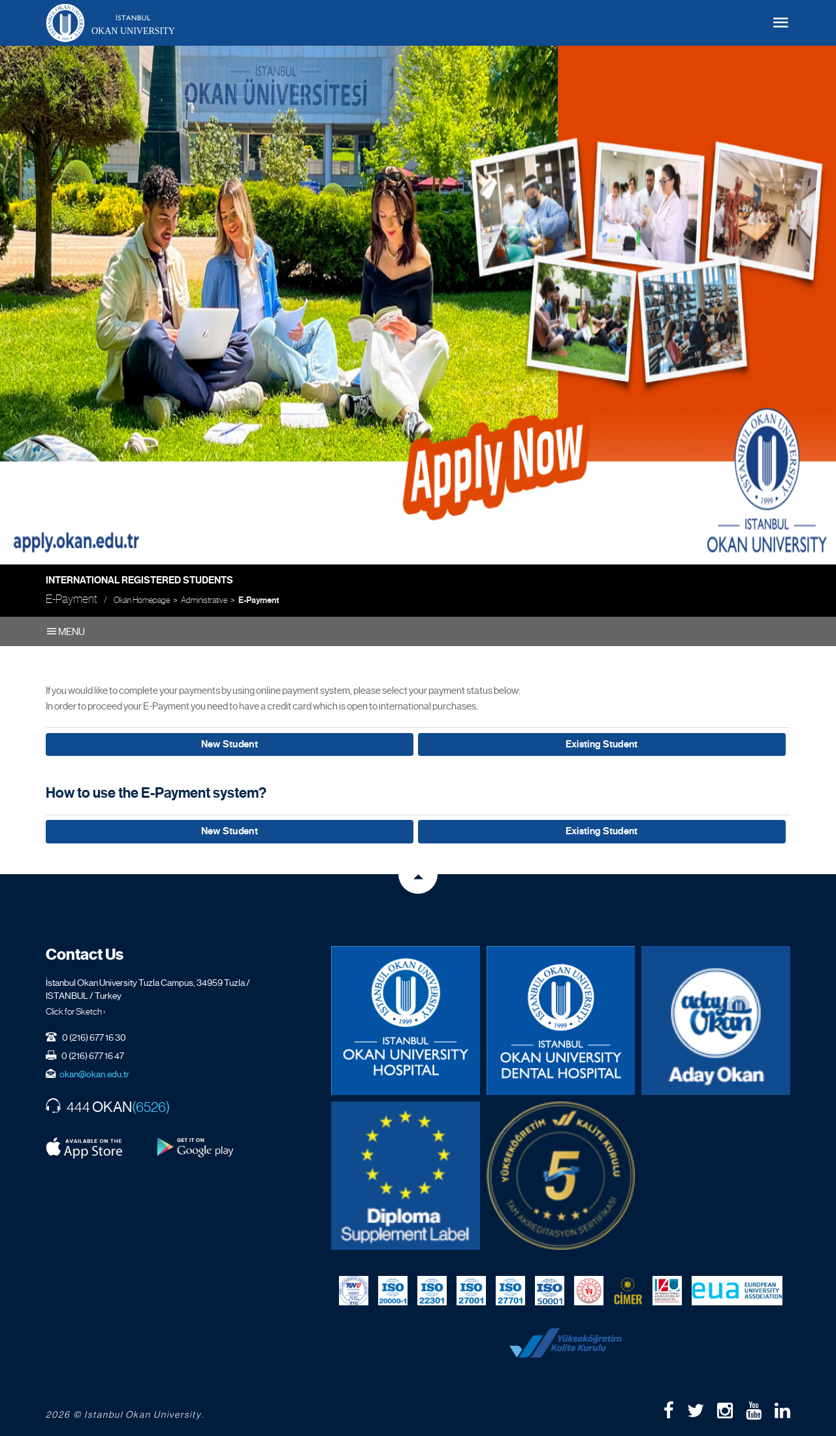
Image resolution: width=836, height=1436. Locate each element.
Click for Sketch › (76, 1008)
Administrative (204, 600)
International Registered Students (139, 580)
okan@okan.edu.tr (94, 1071)
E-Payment (258, 600)
